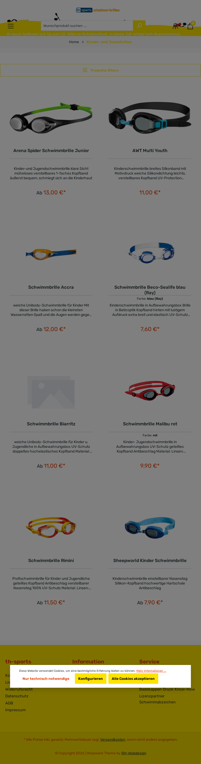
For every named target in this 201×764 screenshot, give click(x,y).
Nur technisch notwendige (46, 678)
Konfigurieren (90, 678)
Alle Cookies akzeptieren (133, 678)
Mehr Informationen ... (151, 671)
